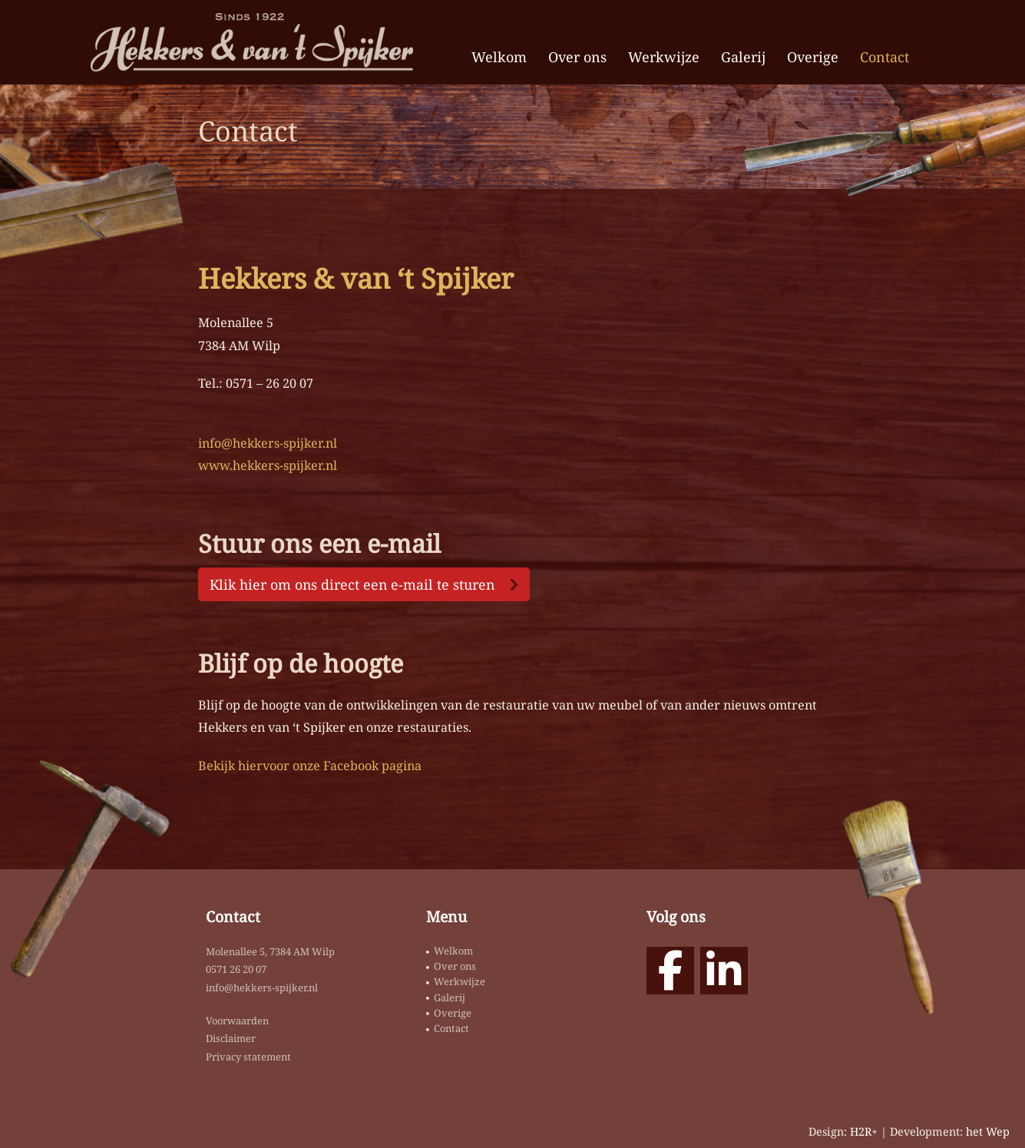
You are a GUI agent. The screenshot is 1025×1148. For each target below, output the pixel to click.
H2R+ (864, 1131)
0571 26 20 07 (236, 969)
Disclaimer (231, 1038)
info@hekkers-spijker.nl (267, 443)
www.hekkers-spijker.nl (267, 465)
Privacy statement (248, 1057)
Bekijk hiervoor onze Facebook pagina (310, 765)
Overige (812, 57)
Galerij (743, 57)
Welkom (499, 57)
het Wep (988, 1131)
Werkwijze (663, 57)
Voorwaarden (237, 1020)
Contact (884, 57)
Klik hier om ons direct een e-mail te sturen (352, 584)
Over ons (577, 57)
